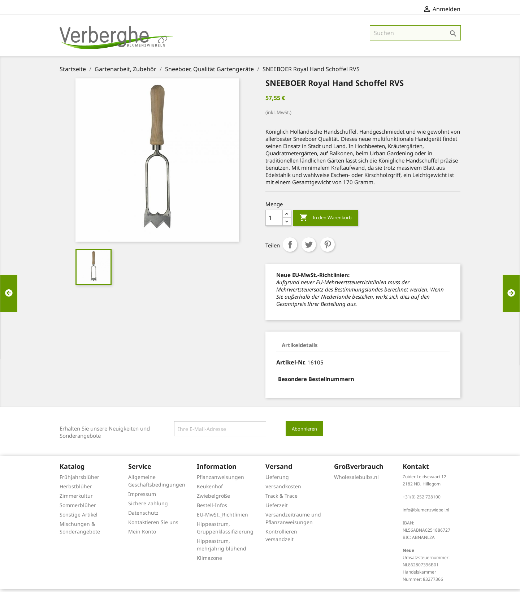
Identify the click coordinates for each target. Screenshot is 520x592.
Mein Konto (142, 534)
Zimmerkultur (76, 499)
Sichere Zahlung (148, 506)
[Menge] (274, 221)
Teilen (290, 248)
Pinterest (327, 248)
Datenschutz (143, 516)
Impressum (142, 497)
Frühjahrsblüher (79, 480)
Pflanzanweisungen (220, 480)
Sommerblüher (78, 508)
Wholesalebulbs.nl (356, 480)
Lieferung (277, 480)
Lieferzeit (276, 508)
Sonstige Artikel (79, 517)
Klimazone (209, 561)
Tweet (309, 248)
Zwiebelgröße (213, 499)
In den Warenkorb (325, 221)
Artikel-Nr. (291, 365)
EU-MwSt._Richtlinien (222, 517)
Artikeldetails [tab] (300, 348)
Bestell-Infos (212, 508)
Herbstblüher (76, 489)
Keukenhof (210, 489)
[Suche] (415, 36)
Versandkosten (283, 489)
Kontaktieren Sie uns (153, 525)
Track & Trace (281, 499)
